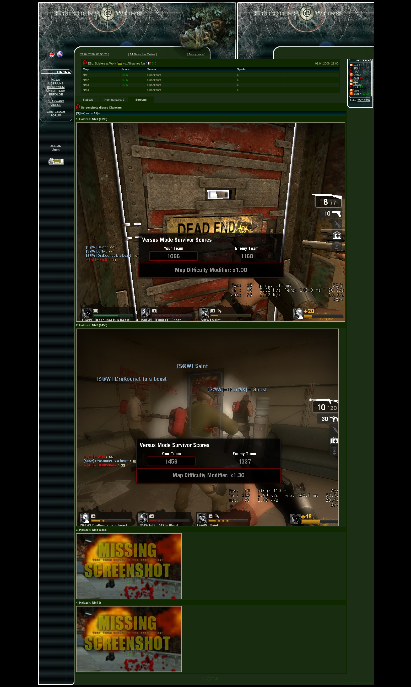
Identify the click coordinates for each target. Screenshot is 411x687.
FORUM (56, 115)
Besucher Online (142, 54)
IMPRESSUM (56, 87)
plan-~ (357, 93)
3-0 (365, 71)
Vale (356, 90)
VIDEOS (55, 104)
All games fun (136, 63)
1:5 (362, 77)
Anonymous (196, 54)
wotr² (356, 65)
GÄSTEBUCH (56, 111)
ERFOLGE (56, 94)
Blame (357, 84)
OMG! (357, 74)
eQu (356, 77)
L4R (356, 87)
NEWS (56, 79)
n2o (355, 81)
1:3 (361, 68)
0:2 (364, 74)
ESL (90, 63)
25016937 (364, 100)
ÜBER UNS (55, 83)
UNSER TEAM (56, 90)
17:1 (362, 81)
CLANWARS (55, 101)
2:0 (363, 65)
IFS (355, 68)
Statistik (88, 99)
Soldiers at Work (105, 63)
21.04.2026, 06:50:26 (93, 54)
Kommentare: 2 (114, 99)
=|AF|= (357, 71)
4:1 (361, 87)
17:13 (366, 93)
